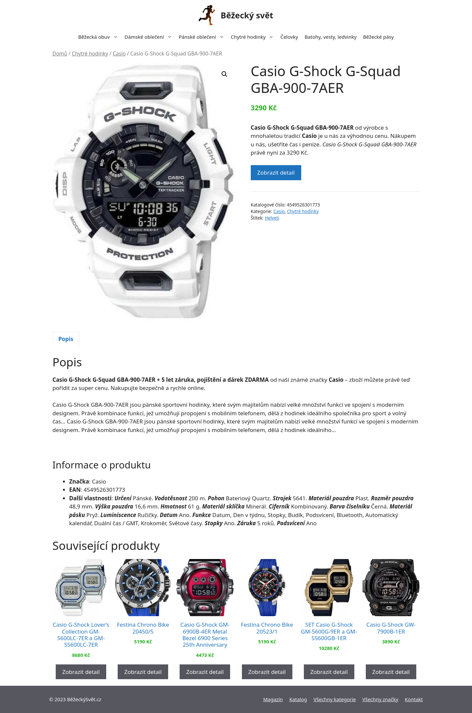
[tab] (65, 339)
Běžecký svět (247, 15)
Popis (65, 339)
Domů (59, 53)
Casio (119, 53)
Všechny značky (381, 699)
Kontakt (414, 699)
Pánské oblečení (203, 36)
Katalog (298, 699)
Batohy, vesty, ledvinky (331, 36)
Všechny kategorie (335, 699)
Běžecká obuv (99, 36)
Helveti (272, 218)
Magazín (273, 699)
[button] (224, 74)
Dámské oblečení (150, 36)
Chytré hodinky (254, 36)
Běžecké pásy (378, 36)
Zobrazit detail (276, 172)
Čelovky (289, 36)
